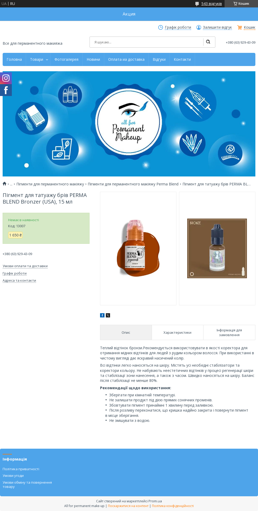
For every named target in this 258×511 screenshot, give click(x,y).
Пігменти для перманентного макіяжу (50, 184)
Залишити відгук (217, 27)
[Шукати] (208, 42)
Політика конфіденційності (173, 506)
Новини (93, 59)
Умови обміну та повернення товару (27, 484)
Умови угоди (13, 475)
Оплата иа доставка (126, 59)
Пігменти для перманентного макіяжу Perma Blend (133, 184)
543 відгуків (211, 3)
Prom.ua (155, 501)
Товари (36, 59)
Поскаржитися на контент (128, 506)
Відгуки (159, 59)
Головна (14, 59)
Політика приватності (21, 469)
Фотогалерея (66, 59)
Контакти (182, 59)
